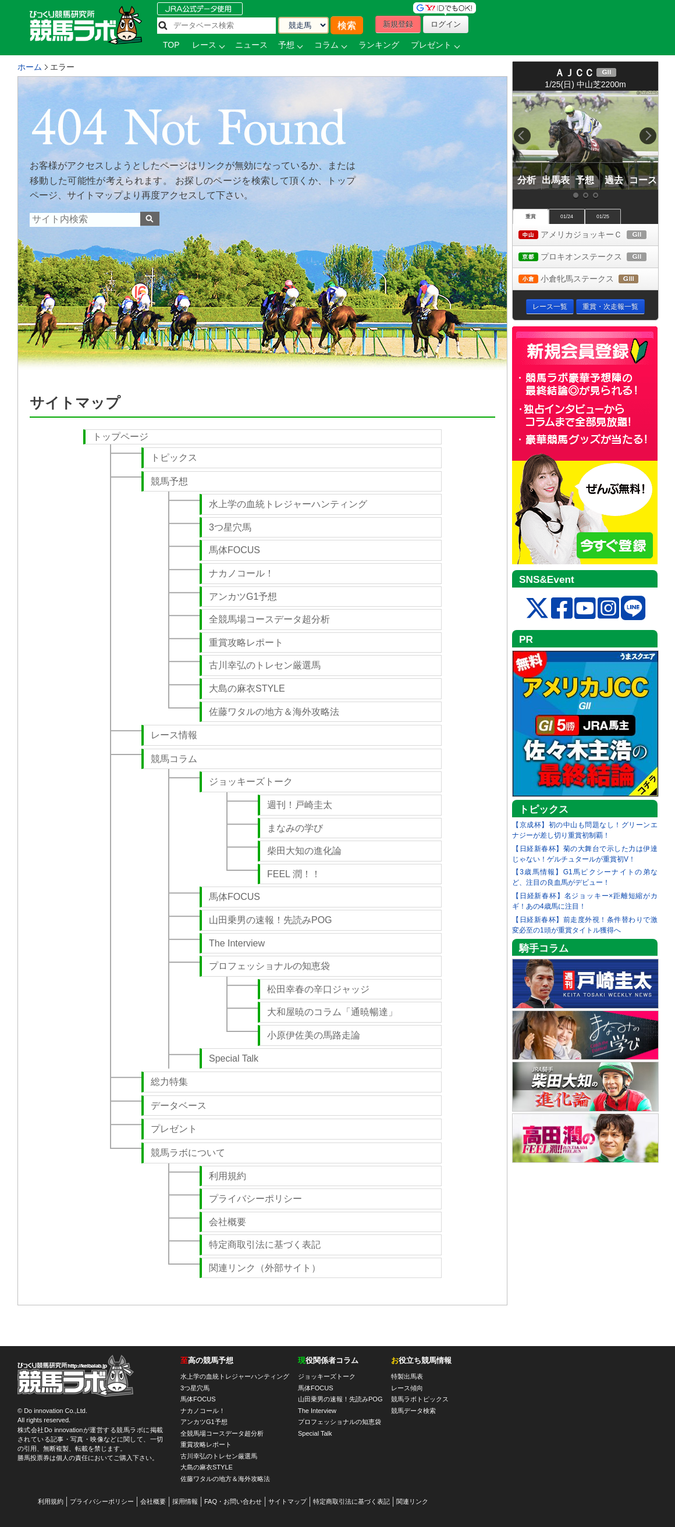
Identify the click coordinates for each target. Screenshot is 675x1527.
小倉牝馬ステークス (588, 279)
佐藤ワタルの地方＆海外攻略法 (274, 712)
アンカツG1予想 (243, 596)
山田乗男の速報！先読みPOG (270, 920)
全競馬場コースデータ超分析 (269, 619)
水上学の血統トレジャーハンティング (288, 504)
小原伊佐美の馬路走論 (313, 1035)
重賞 (530, 216)
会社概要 (227, 1222)
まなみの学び (295, 828)
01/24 (566, 216)
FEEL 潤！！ (294, 874)
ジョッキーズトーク (251, 781)
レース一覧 (549, 306)
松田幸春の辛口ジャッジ (318, 989)
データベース (179, 1105)
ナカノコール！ (241, 573)
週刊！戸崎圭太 (299, 805)
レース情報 (174, 735)
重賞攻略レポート (246, 642)
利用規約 (227, 1176)
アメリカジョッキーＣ (588, 235)
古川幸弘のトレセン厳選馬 (265, 665)
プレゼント (174, 1129)
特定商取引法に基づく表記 (265, 1245)
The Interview (237, 943)
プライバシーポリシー (255, 1199)
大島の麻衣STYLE (247, 688)
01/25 (602, 216)
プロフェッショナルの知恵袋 (269, 966)
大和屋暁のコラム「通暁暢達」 (332, 1012)
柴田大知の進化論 (304, 851)
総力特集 (169, 1082)
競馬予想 (169, 481)
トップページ (120, 437)
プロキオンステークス (588, 257)
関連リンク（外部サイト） (265, 1268)
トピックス (174, 457)
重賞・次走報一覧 (610, 306)
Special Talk (233, 1058)
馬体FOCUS (234, 550)
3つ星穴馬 (230, 527)
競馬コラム (174, 759)
